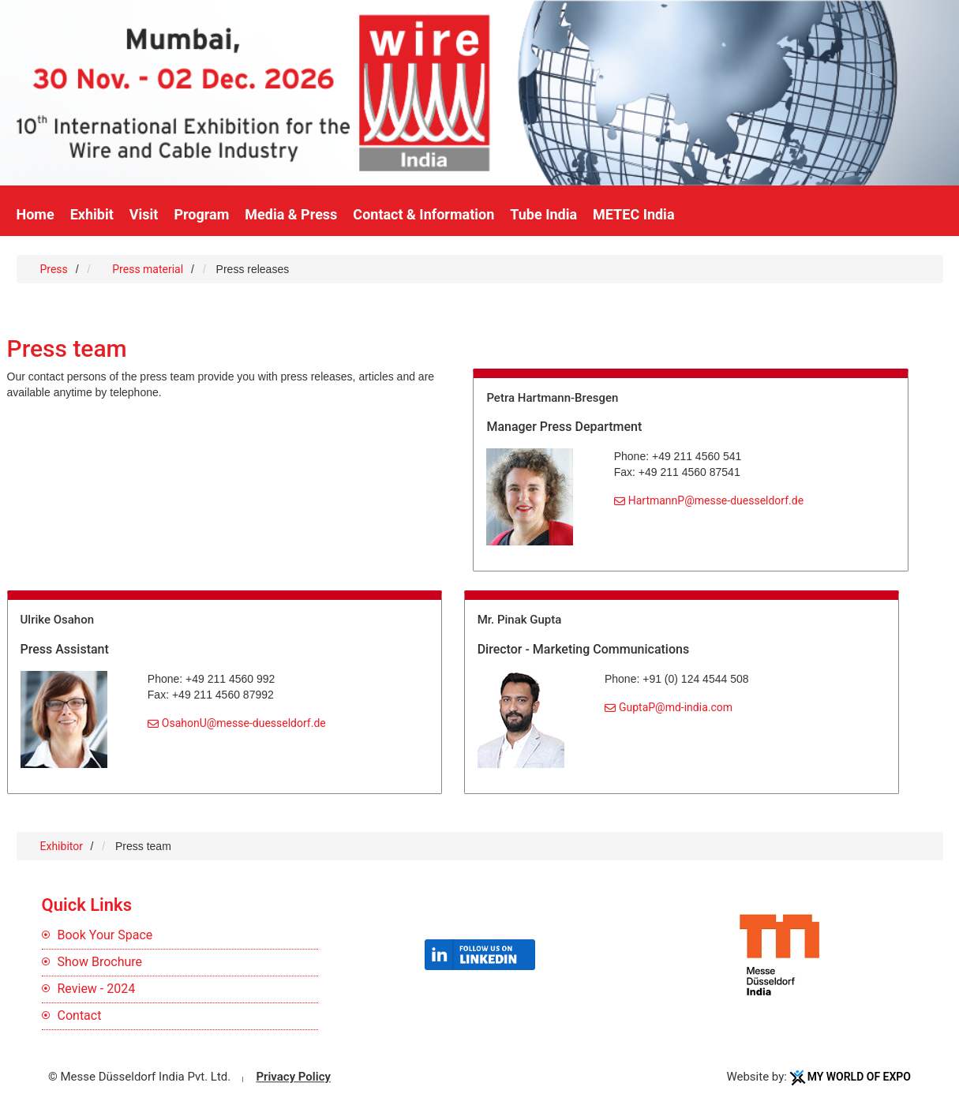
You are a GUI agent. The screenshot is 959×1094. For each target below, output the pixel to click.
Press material (147, 269)
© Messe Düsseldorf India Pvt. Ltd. (139, 1077)
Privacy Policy (293, 1077)
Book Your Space (105, 934)
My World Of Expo (859, 1076)
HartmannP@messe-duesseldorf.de (716, 500)
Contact (80, 1015)
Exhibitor (63, 846)
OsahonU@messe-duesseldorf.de (244, 723)
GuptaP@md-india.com (675, 707)
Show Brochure (100, 961)
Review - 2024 (97, 988)
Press (54, 269)
